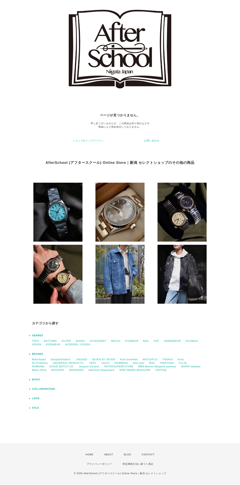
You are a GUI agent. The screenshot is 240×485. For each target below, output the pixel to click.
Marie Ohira (39, 370)
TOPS (35, 341)
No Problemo (40, 363)
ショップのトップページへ (88, 140)
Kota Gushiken (129, 359)
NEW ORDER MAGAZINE (135, 370)
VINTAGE (161, 370)
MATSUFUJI (150, 359)
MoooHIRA (57, 370)
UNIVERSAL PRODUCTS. (68, 363)
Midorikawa (39, 359)
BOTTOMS (50, 341)
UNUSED (81, 359)
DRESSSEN (76, 370)
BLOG (127, 454)
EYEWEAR (131, 341)
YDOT (92, 363)
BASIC (36, 379)
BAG (146, 341)
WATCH (115, 341)
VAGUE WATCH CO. (61, 366)
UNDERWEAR (172, 341)
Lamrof (105, 363)
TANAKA (167, 359)
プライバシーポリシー (99, 464)
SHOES (80, 341)
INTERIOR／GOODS (77, 344)
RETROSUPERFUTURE (118, 366)
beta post (138, 363)
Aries (181, 359)
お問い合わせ (151, 140)
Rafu (152, 363)
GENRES (37, 335)
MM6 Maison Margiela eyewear (157, 366)
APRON (36, 344)
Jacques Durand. (89, 366)
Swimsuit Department (101, 370)
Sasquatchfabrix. (61, 359)
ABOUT (108, 454)
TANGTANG (167, 363)
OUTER (66, 341)
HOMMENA (121, 363)
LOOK (36, 398)
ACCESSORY (98, 341)
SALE (35, 407)
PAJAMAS (192, 341)
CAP (156, 341)
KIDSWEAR (53, 344)
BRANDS (37, 354)
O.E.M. (183, 363)
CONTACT (148, 454)
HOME (89, 454)
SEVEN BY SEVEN (103, 359)
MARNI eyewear (191, 366)
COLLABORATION (43, 389)
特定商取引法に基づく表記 (138, 464)
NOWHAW (38, 366)
